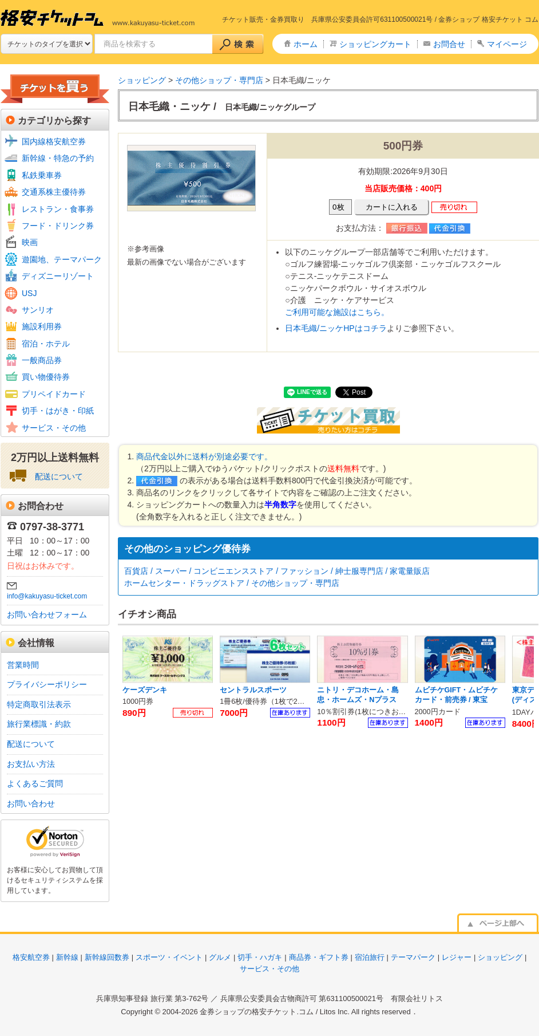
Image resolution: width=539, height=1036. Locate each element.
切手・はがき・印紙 (58, 410)
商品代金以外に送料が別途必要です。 (204, 456)
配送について (59, 476)
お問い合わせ (31, 803)
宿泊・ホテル (46, 343)
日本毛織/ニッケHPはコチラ (335, 328)
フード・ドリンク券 (58, 225)
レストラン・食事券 (58, 209)
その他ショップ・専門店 (219, 80)
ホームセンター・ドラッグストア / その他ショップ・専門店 (231, 583)
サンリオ (38, 309)
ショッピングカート (375, 44)
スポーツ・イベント (169, 957)
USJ (29, 293)
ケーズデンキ (144, 690)
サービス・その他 (54, 427)
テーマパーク (413, 957)
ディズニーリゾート (58, 276)
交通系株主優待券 (54, 191)
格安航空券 (31, 957)
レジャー (456, 957)
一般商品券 (42, 360)
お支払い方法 (31, 764)
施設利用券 (42, 326)
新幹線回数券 (107, 957)
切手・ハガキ (259, 957)
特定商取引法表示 (39, 704)
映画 (30, 242)
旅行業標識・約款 (39, 723)
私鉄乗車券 (42, 175)
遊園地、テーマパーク (62, 259)
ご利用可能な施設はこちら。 (337, 312)
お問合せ (449, 44)
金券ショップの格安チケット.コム (257, 1011)
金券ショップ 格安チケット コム (488, 19)
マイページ (507, 44)
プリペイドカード (54, 394)
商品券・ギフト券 (318, 957)
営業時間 (23, 664)
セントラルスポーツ (253, 690)
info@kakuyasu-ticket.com (47, 596)
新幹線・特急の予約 (58, 158)
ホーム (306, 44)
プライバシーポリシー (47, 684)
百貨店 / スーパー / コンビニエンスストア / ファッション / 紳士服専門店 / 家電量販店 (277, 571)
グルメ (220, 957)
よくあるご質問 (35, 783)
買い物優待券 (46, 376)
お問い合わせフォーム (47, 614)
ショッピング (142, 80)
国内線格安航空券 (54, 141)
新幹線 (67, 957)
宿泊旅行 (370, 957)
